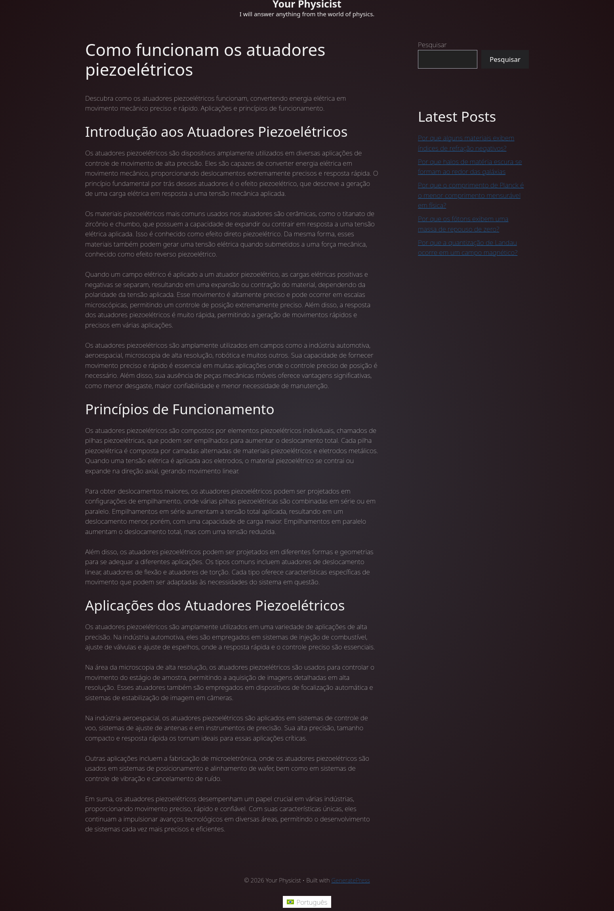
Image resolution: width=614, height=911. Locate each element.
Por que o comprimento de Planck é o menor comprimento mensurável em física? (471, 195)
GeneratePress (351, 880)
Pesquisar (432, 44)
